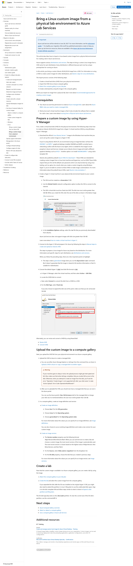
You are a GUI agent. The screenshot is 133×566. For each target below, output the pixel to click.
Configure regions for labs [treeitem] (13, 148)
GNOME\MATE (82, 151)
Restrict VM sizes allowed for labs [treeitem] (14, 152)
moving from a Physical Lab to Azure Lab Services (76, 113)
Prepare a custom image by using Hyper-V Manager (121, 19)
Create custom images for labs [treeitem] (15, 118)
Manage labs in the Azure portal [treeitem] (13, 142)
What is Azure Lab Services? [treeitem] (12, 35)
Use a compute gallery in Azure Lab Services (53, 513)
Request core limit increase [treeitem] (13, 89)
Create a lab (115, 26)
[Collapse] (21, 11)
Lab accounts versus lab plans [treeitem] (13, 40)
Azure (42, 13)
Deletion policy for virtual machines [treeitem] (11, 29)
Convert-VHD (44, 345)
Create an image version (48, 433)
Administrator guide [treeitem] (10, 67)
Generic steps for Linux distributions (83, 74)
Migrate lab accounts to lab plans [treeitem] (14, 43)
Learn (37, 13)
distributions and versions (58, 62)
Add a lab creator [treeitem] (11, 82)
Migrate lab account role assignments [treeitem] (11, 46)
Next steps (115, 29)
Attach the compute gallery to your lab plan (53, 86)
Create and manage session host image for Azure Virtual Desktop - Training (56, 529)
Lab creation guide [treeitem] (10, 72)
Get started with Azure (124, 7)
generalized (57, 261)
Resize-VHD (43, 342)
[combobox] (12, 15)
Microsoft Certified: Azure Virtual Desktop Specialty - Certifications (54, 539)
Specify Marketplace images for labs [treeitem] (14, 105)
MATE (50, 144)
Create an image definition (49, 405)
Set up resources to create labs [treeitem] (13, 52)
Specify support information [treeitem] (13, 138)
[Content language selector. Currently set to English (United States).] (10, 563)
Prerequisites (115, 16)
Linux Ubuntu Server (59, 135)
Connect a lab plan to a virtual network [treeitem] (14, 86)
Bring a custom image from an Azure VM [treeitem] (15, 128)
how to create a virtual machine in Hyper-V (64, 240)
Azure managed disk (75, 104)
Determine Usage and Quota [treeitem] (14, 92)
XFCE (57, 151)
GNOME (42, 144)
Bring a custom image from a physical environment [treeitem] (15, 134)
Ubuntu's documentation (77, 170)
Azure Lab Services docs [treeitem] (10, 19)
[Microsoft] (3, 2)
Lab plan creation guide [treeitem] (11, 70)
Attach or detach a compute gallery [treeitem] (15, 114)
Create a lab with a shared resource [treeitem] (13, 100)
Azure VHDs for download (66, 158)
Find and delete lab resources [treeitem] (13, 33)
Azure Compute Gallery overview (50, 508)
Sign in (129, 2)
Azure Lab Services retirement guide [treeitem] (13, 25)
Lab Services (49, 13)
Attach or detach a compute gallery (50, 510)
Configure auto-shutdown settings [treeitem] (13, 95)
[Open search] (125, 2)
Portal (113, 7)
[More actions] (95, 13)
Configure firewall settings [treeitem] (13, 145)
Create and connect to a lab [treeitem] (12, 55)
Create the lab (44, 481)
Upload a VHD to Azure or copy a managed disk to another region (61, 364)
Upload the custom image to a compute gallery (120, 23)
